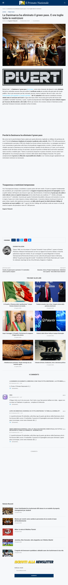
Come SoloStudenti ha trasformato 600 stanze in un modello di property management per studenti (37, 509)
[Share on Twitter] (21, 240)
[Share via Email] (29, 240)
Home (4, 8)
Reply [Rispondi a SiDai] (64, 395)
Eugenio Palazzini (12, 21)
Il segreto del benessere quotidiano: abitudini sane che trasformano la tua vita (39, 550)
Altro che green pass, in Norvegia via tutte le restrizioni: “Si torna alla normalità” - (34, 411)
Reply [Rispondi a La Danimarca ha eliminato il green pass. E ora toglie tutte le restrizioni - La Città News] (64, 381)
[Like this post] (14, 240)
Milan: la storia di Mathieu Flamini (25, 529)
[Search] (65, 3)
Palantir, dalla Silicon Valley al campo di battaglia (50, 333)
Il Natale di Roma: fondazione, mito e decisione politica (50, 362)
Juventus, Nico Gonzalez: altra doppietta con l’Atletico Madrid (34, 540)
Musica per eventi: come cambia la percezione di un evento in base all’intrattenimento (36, 520)
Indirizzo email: (34, 569)
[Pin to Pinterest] (25, 240)
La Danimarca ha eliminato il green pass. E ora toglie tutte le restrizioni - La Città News (36, 381)
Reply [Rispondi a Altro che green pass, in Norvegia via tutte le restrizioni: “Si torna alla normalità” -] (64, 411)
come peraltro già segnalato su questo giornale (16, 95)
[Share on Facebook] (18, 240)
